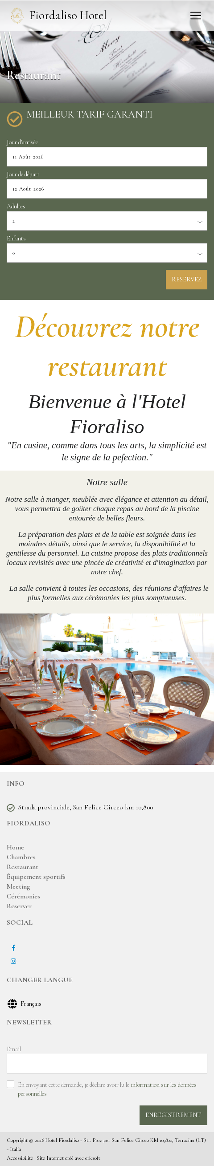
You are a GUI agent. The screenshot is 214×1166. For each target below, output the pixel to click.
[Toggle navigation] (196, 15)
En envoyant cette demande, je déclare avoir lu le (107, 1089)
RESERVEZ (187, 279)
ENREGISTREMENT (173, 1115)
